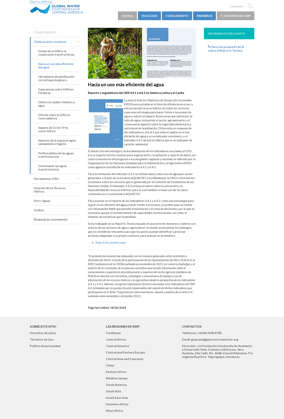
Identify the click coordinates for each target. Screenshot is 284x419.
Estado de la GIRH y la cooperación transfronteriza (56, 52)
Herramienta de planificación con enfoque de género (56, 78)
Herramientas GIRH (46, 178)
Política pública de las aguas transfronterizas (56, 154)
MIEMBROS (204, 16)
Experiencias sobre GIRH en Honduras (55, 91)
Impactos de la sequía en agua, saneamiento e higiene (57, 142)
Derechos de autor (43, 333)
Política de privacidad (45, 346)
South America (116, 384)
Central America (117, 346)
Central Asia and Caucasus (124, 359)
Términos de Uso (42, 339)
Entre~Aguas (42, 200)
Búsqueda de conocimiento (50, 219)
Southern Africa (117, 404)
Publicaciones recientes (50, 41)
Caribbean (113, 333)
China (110, 365)
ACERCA (127, 16)
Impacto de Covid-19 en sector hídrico (53, 129)
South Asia (113, 391)
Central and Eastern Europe (125, 352)
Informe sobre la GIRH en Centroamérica (54, 116)
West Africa (114, 410)
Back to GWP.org (41, 1)
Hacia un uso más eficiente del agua (55, 65)
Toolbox (39, 210)
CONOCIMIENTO (177, 16)
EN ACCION (149, 16)
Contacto (236, 6)
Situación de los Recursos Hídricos (50, 189)
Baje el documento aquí (110, 242)
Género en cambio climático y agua (56, 103)
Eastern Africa (116, 371)
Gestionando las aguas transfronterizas (52, 167)
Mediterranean (116, 378)
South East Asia (117, 397)
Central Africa (116, 339)
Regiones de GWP (236, 16)
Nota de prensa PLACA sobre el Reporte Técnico (226, 48)
